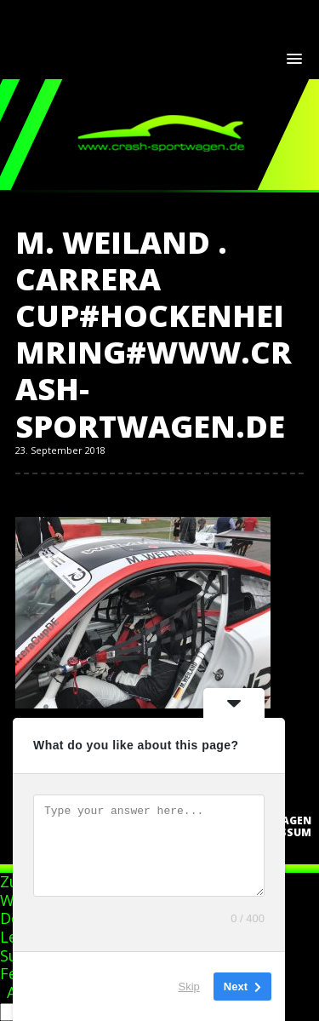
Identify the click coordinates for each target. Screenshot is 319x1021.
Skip (189, 986)
